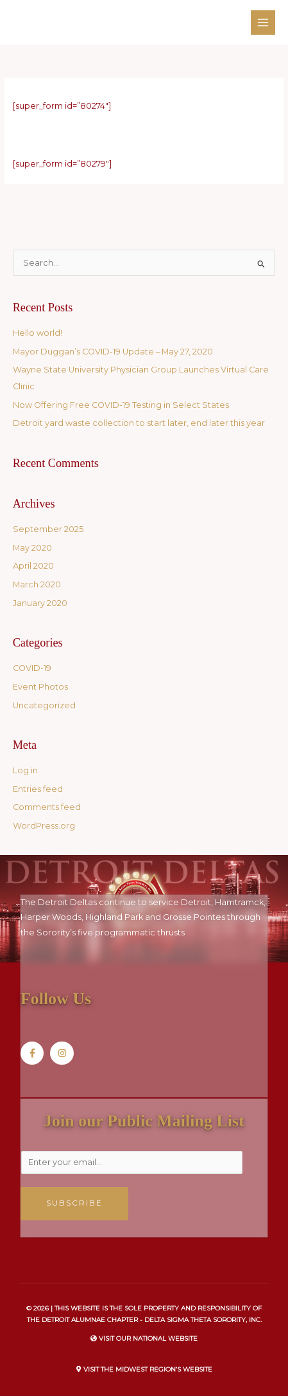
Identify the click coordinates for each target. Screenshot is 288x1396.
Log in (25, 770)
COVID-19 (32, 668)
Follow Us (56, 998)
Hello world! (37, 333)
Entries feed (38, 789)
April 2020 (33, 566)
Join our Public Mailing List (144, 1121)
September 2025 (48, 529)
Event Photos (40, 687)
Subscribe (74, 1203)
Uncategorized (44, 705)
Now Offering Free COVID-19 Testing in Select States (121, 405)
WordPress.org (44, 826)
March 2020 (37, 584)
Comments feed (47, 807)
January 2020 (40, 603)
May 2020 (32, 548)
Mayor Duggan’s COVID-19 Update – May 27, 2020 (113, 351)
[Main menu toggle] (263, 22)
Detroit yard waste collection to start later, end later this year (139, 423)
